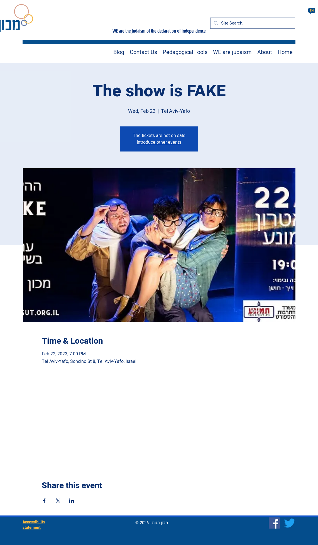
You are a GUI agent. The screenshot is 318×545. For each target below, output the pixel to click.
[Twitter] (289, 523)
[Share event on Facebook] (44, 500)
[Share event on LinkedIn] (71, 500)
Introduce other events (159, 142)
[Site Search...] (252, 23)
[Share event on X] (58, 500)
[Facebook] (274, 523)
